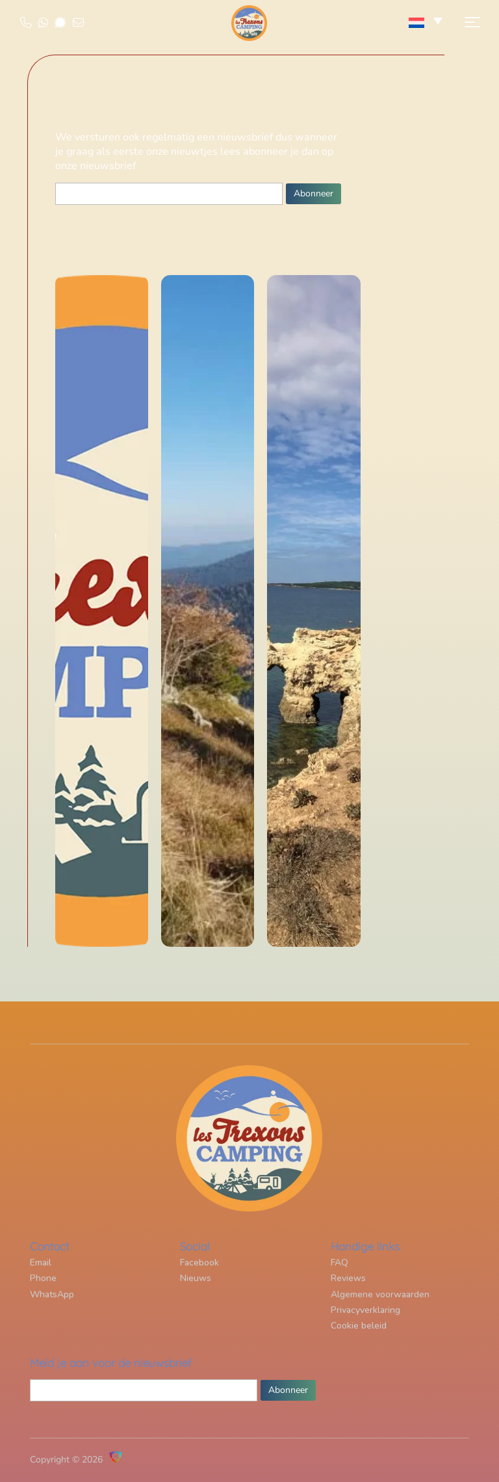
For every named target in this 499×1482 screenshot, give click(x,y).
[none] (426, 22)
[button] (469, 29)
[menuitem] (426, 22)
